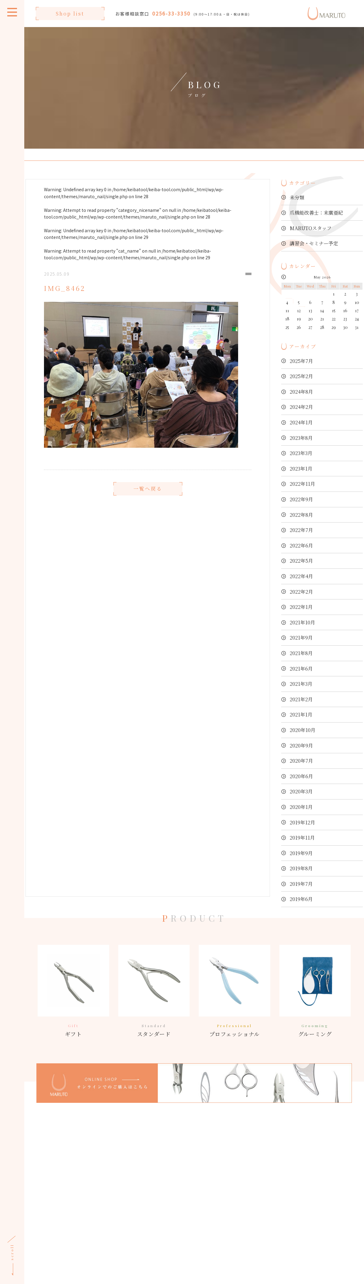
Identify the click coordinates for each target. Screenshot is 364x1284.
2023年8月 (301, 437)
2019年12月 (302, 822)
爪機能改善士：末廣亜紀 (316, 212)
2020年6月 (301, 776)
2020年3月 (301, 791)
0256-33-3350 (171, 13)
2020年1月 (301, 806)
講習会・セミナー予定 (314, 243)
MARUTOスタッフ (311, 228)
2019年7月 (301, 883)
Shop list (70, 13)
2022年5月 (301, 560)
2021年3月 (301, 683)
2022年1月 (301, 606)
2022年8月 (301, 514)
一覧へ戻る (147, 506)
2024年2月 (301, 406)
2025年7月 (301, 360)
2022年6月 (301, 545)
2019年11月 (302, 837)
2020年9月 (301, 745)
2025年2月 (301, 376)
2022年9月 (301, 499)
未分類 (297, 197)
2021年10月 (302, 622)
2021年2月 (301, 699)
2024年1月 (301, 422)
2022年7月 (301, 529)
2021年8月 (301, 653)
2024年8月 (301, 391)
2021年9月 (301, 637)
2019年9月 (301, 853)
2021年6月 (301, 668)
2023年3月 (301, 453)
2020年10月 (302, 730)
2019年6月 (301, 899)
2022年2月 (301, 591)
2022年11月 (302, 483)
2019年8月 (301, 868)
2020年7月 (301, 760)
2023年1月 (301, 468)
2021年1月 (301, 714)
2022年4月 (301, 576)
